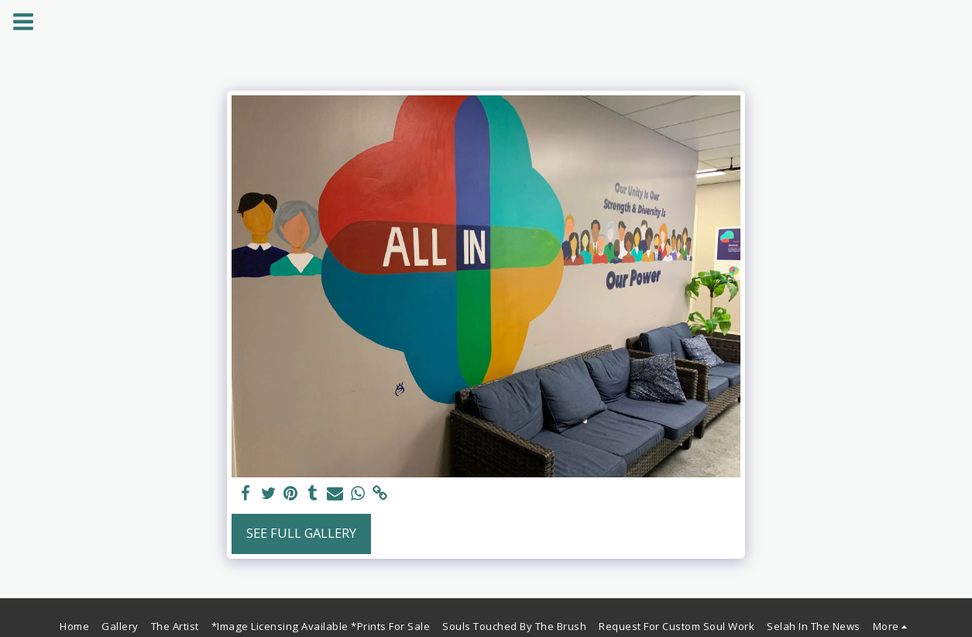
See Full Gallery (301, 533)
